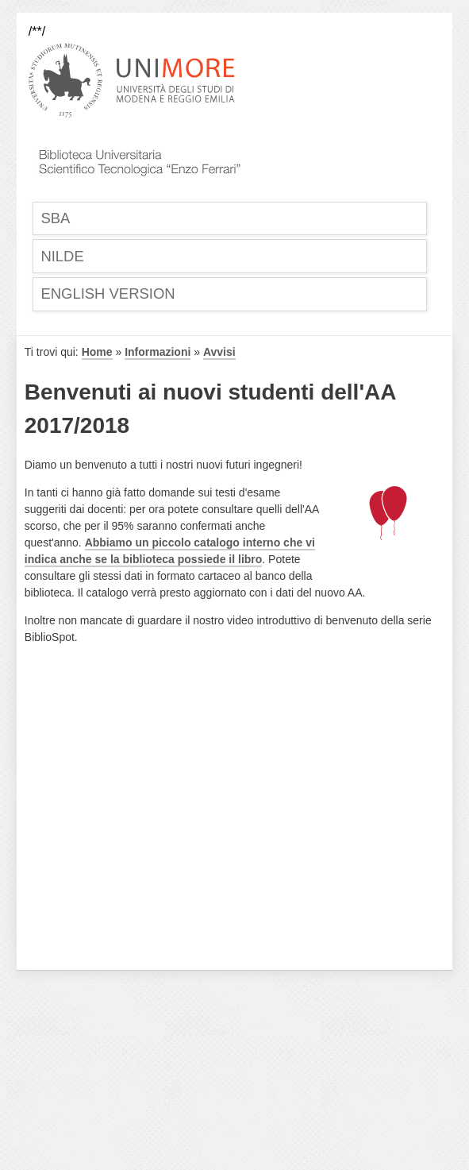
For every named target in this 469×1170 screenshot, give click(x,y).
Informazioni (157, 352)
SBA (56, 218)
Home (97, 352)
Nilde (63, 256)
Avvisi (219, 352)
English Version (109, 294)
